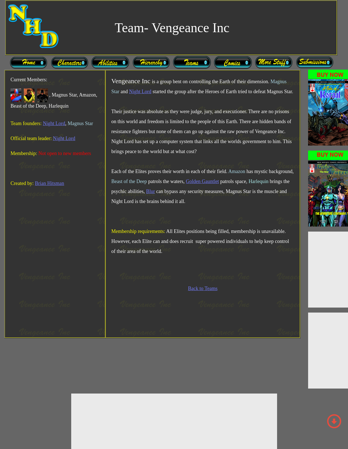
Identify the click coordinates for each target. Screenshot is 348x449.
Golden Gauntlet (202, 181)
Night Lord (54, 123)
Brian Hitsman (49, 183)
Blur (150, 191)
